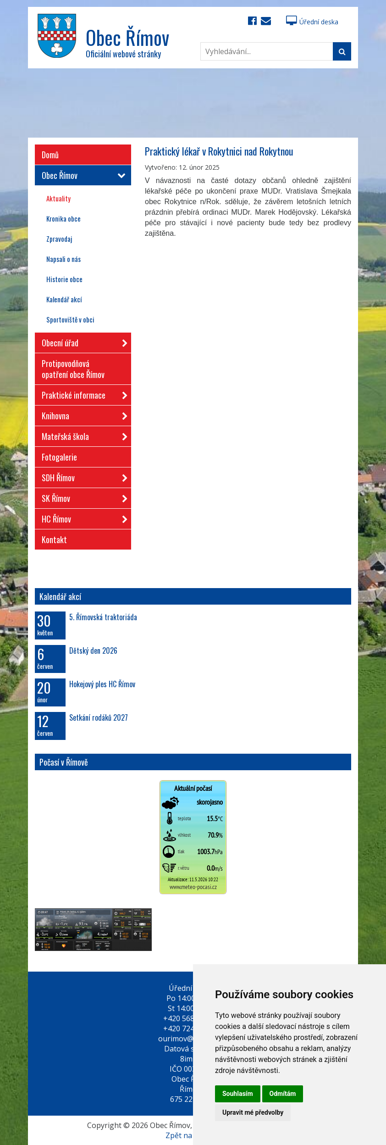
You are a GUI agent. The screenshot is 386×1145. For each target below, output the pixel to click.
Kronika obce (63, 218)
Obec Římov (82, 175)
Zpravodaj (59, 238)
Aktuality (58, 198)
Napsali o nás (63, 259)
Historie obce (64, 279)
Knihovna (82, 414)
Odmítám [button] (283, 1093)
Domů (50, 155)
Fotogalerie (59, 457)
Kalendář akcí (64, 299)
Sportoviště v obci (70, 319)
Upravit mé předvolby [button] (252, 1112)
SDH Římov (82, 476)
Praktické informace (82, 393)
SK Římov (82, 496)
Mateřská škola (82, 434)
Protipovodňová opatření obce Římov (73, 368)
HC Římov (82, 517)
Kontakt (54, 539)
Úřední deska (312, 21)
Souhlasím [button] (237, 1093)
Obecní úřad (82, 341)
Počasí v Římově (63, 762)
